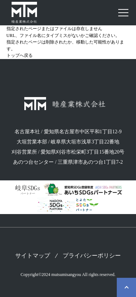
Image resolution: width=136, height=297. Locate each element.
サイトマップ (32, 256)
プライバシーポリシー (92, 256)
